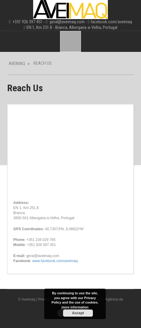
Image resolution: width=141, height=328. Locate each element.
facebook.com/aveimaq (111, 21)
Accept (78, 313)
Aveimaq (17, 63)
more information (75, 307)
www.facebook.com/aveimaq (55, 261)
